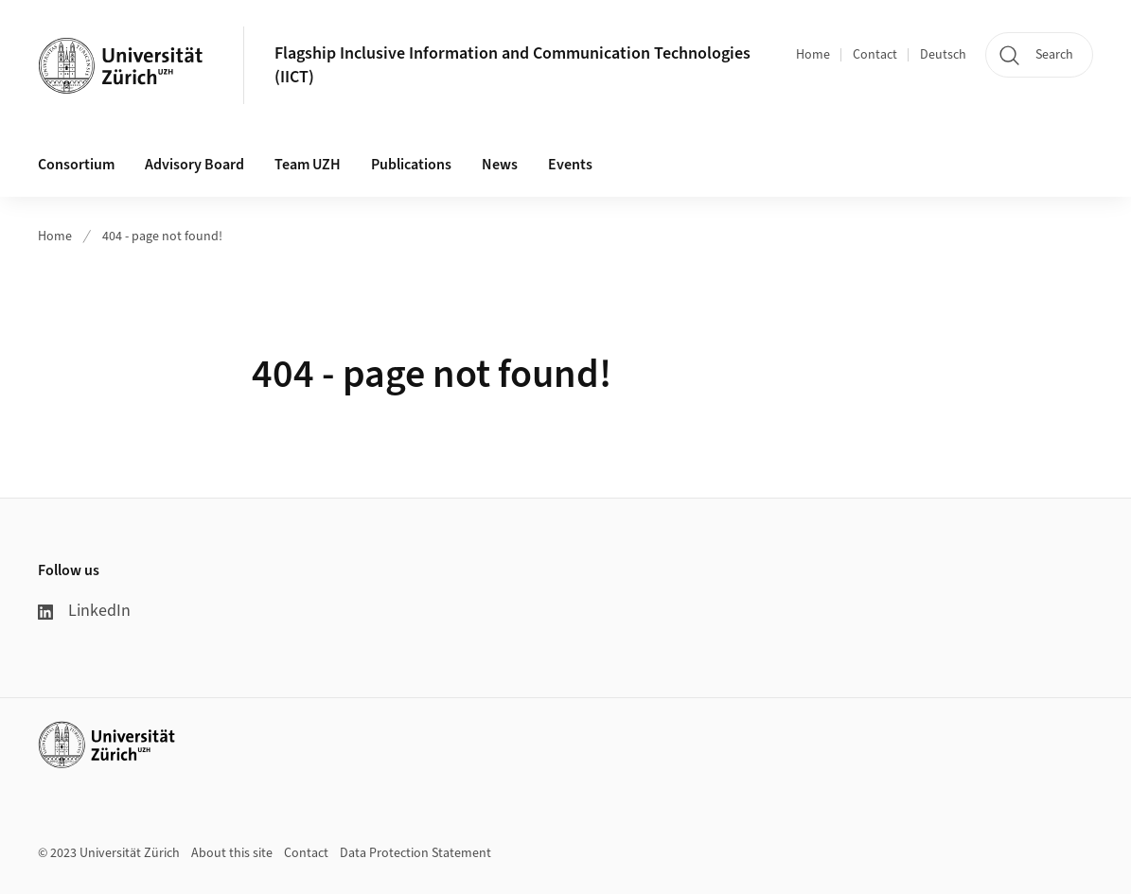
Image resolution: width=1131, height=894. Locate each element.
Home (813, 54)
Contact (875, 54)
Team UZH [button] (307, 164)
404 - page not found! (162, 236)
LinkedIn (84, 610)
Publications (411, 164)
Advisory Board (194, 164)
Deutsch (943, 54)
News (500, 164)
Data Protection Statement (415, 853)
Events (570, 164)
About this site (232, 853)
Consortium (76, 164)
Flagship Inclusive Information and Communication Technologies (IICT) (512, 65)
